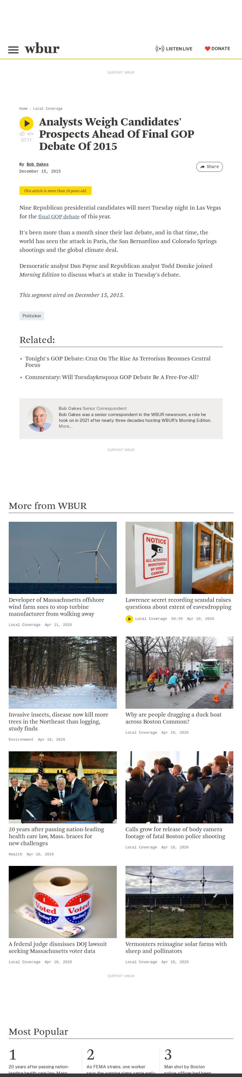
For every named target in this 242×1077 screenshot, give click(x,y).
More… (66, 426)
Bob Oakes (38, 164)
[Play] (129, 618)
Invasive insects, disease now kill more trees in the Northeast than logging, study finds (58, 722)
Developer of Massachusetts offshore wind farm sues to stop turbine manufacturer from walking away (56, 607)
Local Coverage (47, 109)
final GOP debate (60, 217)
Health (15, 854)
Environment (21, 740)
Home (23, 109)
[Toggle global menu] (14, 49)
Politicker (31, 315)
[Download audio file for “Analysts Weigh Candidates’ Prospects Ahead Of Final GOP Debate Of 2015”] (22, 133)
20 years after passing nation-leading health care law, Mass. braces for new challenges (56, 837)
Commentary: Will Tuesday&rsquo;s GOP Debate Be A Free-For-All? (112, 378)
